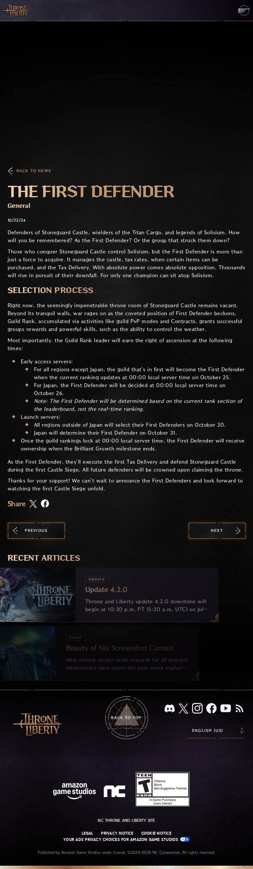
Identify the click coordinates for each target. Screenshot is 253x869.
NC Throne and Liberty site (126, 820)
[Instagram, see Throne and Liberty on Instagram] (197, 709)
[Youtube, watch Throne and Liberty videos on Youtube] (225, 709)
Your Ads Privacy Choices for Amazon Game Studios (126, 839)
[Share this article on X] (33, 504)
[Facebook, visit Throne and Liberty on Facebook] (211, 709)
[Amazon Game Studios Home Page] (74, 792)
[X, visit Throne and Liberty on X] (183, 709)
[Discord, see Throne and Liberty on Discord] (169, 709)
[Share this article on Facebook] (45, 504)
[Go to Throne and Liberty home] (16, 10)
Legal (87, 833)
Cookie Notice (156, 833)
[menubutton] (244, 10)
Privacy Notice (117, 833)
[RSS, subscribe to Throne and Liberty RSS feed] (239, 709)
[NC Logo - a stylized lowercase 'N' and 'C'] (115, 792)
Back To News (33, 171)
